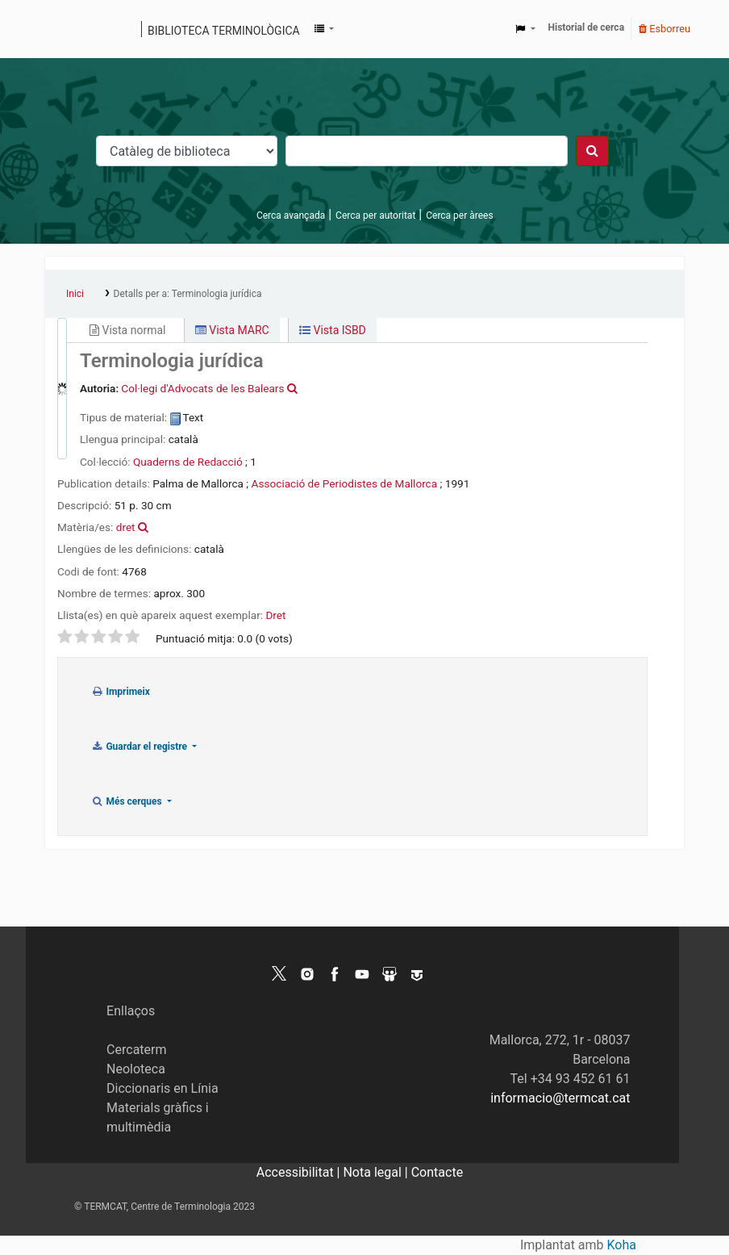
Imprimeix (120, 691)
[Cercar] (592, 151)
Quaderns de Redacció (188, 461)
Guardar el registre (140, 746)
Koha (621, 1245)
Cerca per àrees (459, 215)
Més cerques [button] (128, 801)
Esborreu (664, 29)
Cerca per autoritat (375, 215)
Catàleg (62, 29)
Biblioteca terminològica (224, 30)
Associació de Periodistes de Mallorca (345, 483)
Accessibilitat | (300, 1172)
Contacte (437, 1172)
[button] (324, 29)
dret (125, 527)
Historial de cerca (586, 27)
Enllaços (130, 1011)
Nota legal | (376, 1172)
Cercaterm (136, 1049)
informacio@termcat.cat (560, 1098)
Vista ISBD (332, 330)
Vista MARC (232, 330)
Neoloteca (135, 1069)
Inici (75, 293)
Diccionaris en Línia (162, 1088)
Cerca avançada (290, 215)
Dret (275, 615)
